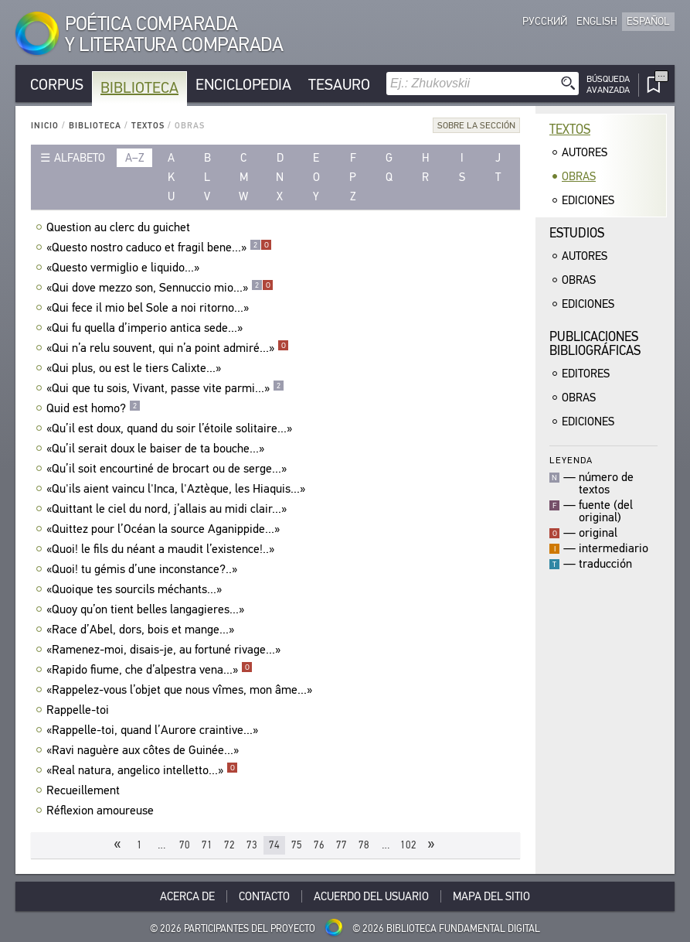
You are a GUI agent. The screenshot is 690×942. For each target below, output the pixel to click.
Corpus (56, 85)
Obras (579, 176)
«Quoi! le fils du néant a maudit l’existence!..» (162, 549)
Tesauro (339, 85)
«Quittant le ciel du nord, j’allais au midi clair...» (168, 509)
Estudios (576, 233)
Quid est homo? (93, 408)
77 (341, 845)
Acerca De (187, 896)
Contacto (264, 896)
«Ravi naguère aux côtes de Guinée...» (144, 750)
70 (184, 845)
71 (207, 845)
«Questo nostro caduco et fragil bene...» (159, 247)
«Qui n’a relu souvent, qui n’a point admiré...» (167, 348)
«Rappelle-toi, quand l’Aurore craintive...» (154, 730)
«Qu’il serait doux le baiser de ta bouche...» (157, 449)
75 (296, 845)
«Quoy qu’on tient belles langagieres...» (147, 609)
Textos (148, 126)
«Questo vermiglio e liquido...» (124, 268)
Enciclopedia (243, 85)
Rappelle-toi (79, 710)
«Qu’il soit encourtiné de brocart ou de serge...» (168, 469)
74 (274, 845)
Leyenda (571, 460)
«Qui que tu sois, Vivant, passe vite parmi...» (165, 388)
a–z (134, 158)
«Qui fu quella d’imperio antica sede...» (146, 328)
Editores (586, 374)
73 (251, 845)
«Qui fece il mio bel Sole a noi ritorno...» (149, 308)
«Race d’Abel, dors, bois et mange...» (142, 630)
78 (364, 845)
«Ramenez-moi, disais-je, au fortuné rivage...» (165, 650)
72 (229, 845)
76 (319, 845)
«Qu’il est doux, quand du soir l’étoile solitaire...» (171, 428)
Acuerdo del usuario (371, 896)
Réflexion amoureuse (102, 810)
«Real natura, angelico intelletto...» (142, 770)
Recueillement (85, 790)
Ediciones (588, 200)
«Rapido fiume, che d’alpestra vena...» (149, 670)
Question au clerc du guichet (120, 227)
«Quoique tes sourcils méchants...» (136, 589)
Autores (584, 152)
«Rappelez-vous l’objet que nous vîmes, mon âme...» (181, 690)
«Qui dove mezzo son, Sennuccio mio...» (160, 288)
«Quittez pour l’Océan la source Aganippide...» (165, 529)
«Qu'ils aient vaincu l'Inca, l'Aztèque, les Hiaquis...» (177, 489)
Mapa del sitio (491, 896)
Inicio (45, 126)
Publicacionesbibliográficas (595, 344)
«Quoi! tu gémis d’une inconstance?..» (143, 569)
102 (408, 845)
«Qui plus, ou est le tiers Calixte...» (135, 368)
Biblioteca (139, 88)
